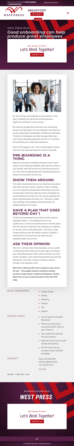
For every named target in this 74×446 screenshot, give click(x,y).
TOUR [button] (37, 19)
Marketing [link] (45, 299)
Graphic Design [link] (47, 292)
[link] (14, 11)
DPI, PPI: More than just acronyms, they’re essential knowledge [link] (52, 350)
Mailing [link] (44, 295)
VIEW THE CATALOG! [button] (51, 2)
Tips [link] (43, 307)
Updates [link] (44, 311)
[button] (68, 13)
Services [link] (44, 303)
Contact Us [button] (37, 55)
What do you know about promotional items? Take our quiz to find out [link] (52, 327)
